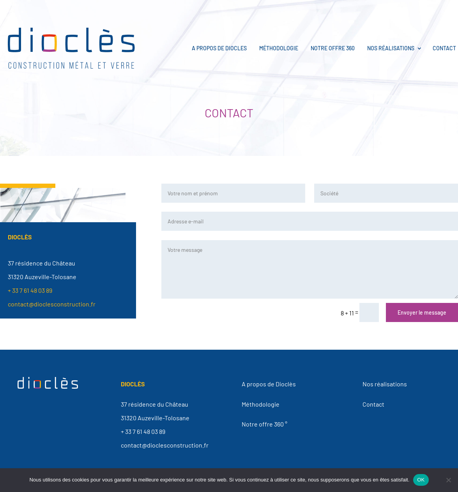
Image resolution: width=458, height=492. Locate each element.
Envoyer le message (422, 312)
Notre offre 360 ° (264, 424)
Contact (444, 48)
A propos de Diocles (219, 48)
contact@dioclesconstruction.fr (51, 304)
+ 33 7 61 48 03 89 (30, 290)
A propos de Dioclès (269, 384)
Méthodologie (278, 48)
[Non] (448, 480)
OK (420, 480)
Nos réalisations (390, 48)
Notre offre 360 (333, 48)
